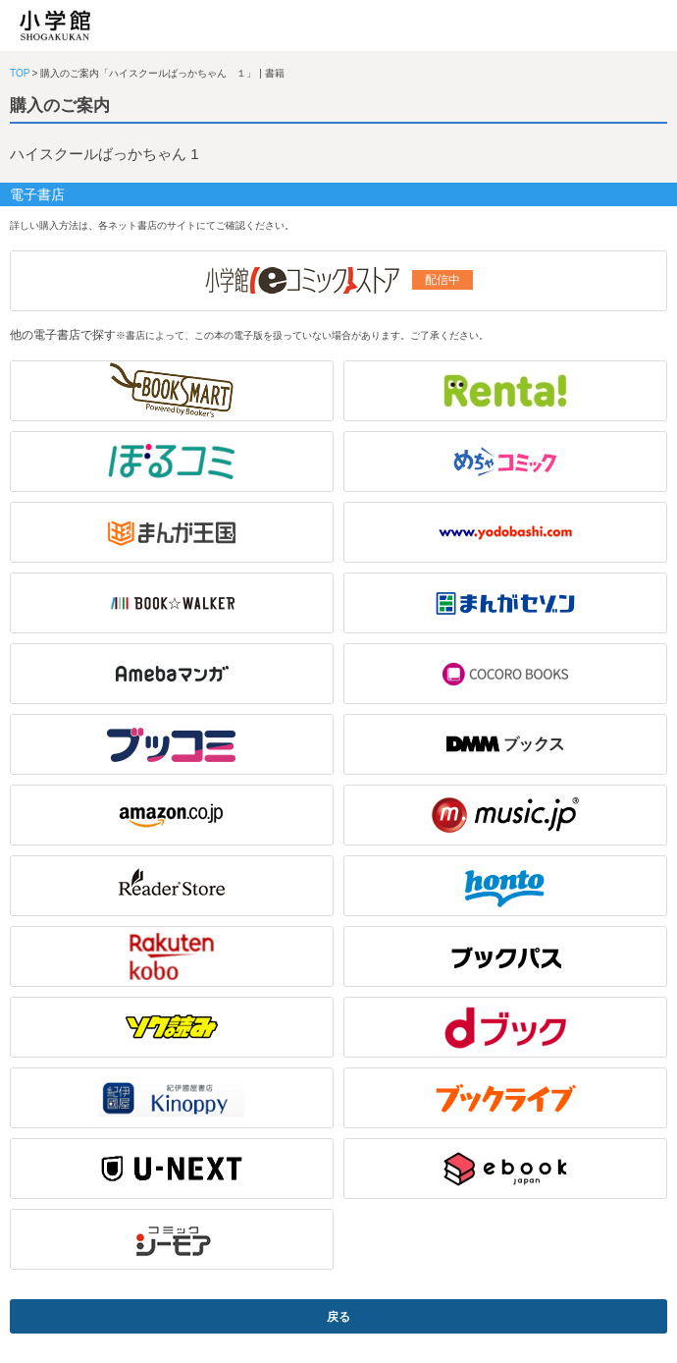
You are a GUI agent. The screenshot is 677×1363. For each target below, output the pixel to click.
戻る (338, 1317)
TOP (19, 73)
